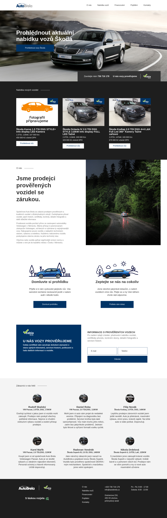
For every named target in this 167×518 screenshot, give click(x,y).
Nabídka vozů (103, 5)
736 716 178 (103, 76)
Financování (120, 5)
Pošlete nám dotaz (117, 304)
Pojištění (134, 5)
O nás (89, 5)
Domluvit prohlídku (50, 304)
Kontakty (147, 5)
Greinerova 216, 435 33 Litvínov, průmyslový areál (112, 498)
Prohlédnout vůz (27, 143)
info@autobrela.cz (112, 490)
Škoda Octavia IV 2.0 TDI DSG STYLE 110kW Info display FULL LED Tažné (81, 131)
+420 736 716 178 (112, 487)
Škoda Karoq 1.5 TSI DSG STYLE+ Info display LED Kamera (36, 130)
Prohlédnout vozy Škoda (35, 48)
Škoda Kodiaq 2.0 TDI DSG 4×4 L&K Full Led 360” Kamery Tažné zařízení (129, 131)
